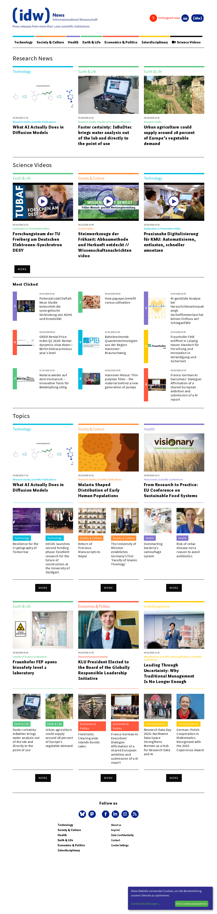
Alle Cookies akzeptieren (191, 904)
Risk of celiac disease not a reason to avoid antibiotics (188, 550)
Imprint (115, 830)
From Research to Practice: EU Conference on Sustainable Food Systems (171, 490)
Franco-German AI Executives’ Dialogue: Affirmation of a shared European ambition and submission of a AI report (186, 387)
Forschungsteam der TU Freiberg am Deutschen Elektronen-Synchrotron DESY (37, 242)
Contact (115, 840)
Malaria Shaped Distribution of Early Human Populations (99, 490)
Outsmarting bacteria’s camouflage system (153, 550)
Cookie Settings (119, 845)
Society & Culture (50, 42)
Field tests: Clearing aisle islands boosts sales (89, 740)
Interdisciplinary (155, 42)
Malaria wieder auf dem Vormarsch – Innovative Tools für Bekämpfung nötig (54, 381)
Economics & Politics (121, 42)
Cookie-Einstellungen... (145, 904)
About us (116, 825)
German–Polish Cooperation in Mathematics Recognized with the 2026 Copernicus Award (190, 739)
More (22, 269)
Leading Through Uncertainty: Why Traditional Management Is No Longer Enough (169, 673)
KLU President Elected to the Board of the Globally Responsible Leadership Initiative (104, 670)
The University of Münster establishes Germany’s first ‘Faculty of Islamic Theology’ (124, 554)
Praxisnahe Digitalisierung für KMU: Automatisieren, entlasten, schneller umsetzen (171, 242)
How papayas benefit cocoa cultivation (120, 300)
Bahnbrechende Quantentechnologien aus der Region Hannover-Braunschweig (121, 345)
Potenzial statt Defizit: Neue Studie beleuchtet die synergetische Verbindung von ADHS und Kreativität (55, 308)
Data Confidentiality (122, 835)
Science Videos (186, 42)
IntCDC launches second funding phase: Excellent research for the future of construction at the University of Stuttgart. (58, 558)
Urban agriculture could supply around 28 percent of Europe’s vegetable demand (169, 135)
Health (73, 42)
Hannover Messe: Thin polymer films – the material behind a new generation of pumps (121, 381)
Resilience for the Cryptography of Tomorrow (26, 548)
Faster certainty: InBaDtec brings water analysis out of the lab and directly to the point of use (105, 135)
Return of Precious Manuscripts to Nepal (89, 550)
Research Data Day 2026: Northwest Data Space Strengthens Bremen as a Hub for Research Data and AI (157, 741)
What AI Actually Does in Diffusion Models (38, 130)
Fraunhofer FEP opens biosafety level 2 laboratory (35, 667)
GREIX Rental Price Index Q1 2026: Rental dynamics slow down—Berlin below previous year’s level (56, 345)
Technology (23, 42)
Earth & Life (91, 42)
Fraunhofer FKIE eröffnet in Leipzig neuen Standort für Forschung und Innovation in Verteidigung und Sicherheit (185, 349)
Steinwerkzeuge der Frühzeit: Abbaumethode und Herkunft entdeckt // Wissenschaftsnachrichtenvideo (104, 245)
